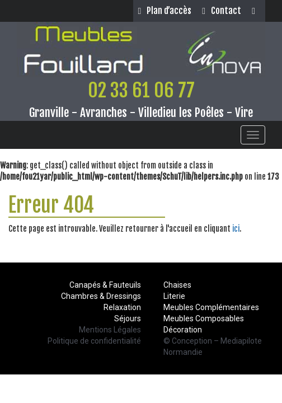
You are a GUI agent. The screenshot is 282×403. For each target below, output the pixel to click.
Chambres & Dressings (101, 296)
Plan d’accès (164, 10)
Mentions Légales (110, 329)
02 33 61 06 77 (141, 90)
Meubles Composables (203, 318)
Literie (174, 296)
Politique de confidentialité (94, 340)
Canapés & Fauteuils (105, 284)
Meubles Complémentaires (211, 307)
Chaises (177, 284)
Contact (221, 10)
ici (235, 228)
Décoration (182, 329)
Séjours (127, 318)
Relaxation (122, 307)
